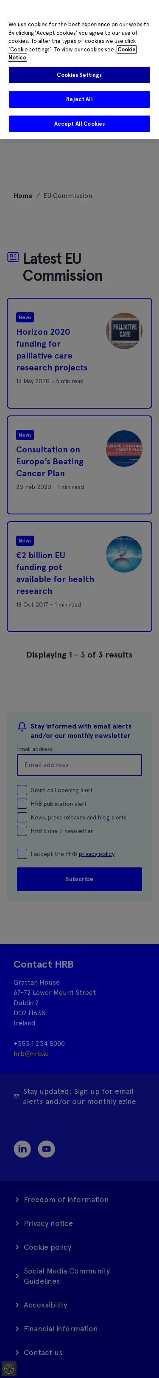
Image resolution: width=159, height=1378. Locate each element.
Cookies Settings (79, 75)
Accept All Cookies (79, 124)
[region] (79, 69)
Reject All (79, 99)
